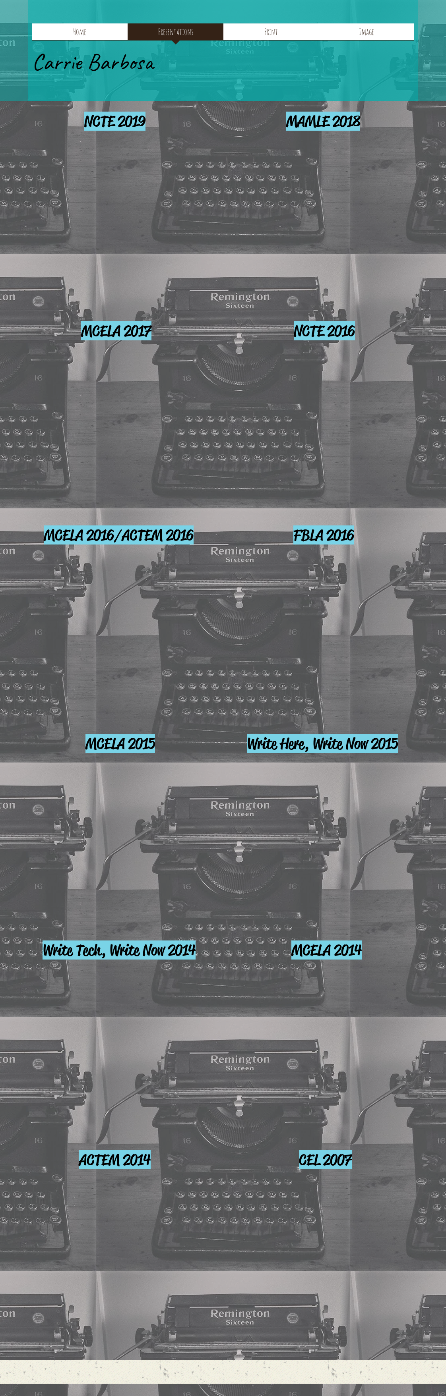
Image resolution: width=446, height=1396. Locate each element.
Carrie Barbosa (92, 61)
